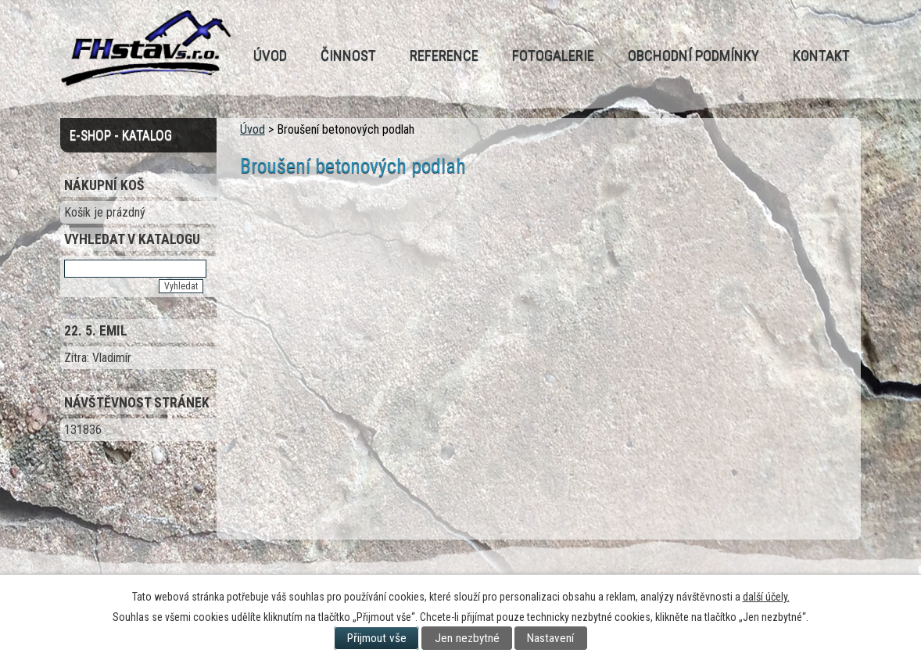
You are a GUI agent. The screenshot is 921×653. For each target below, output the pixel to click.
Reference (444, 55)
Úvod (270, 55)
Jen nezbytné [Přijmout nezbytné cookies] (467, 638)
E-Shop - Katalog (121, 135)
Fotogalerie (553, 55)
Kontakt (821, 55)
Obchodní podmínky (693, 55)
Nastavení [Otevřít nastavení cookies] (550, 638)
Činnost (348, 55)
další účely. (766, 596)
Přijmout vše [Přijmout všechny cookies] (377, 638)
